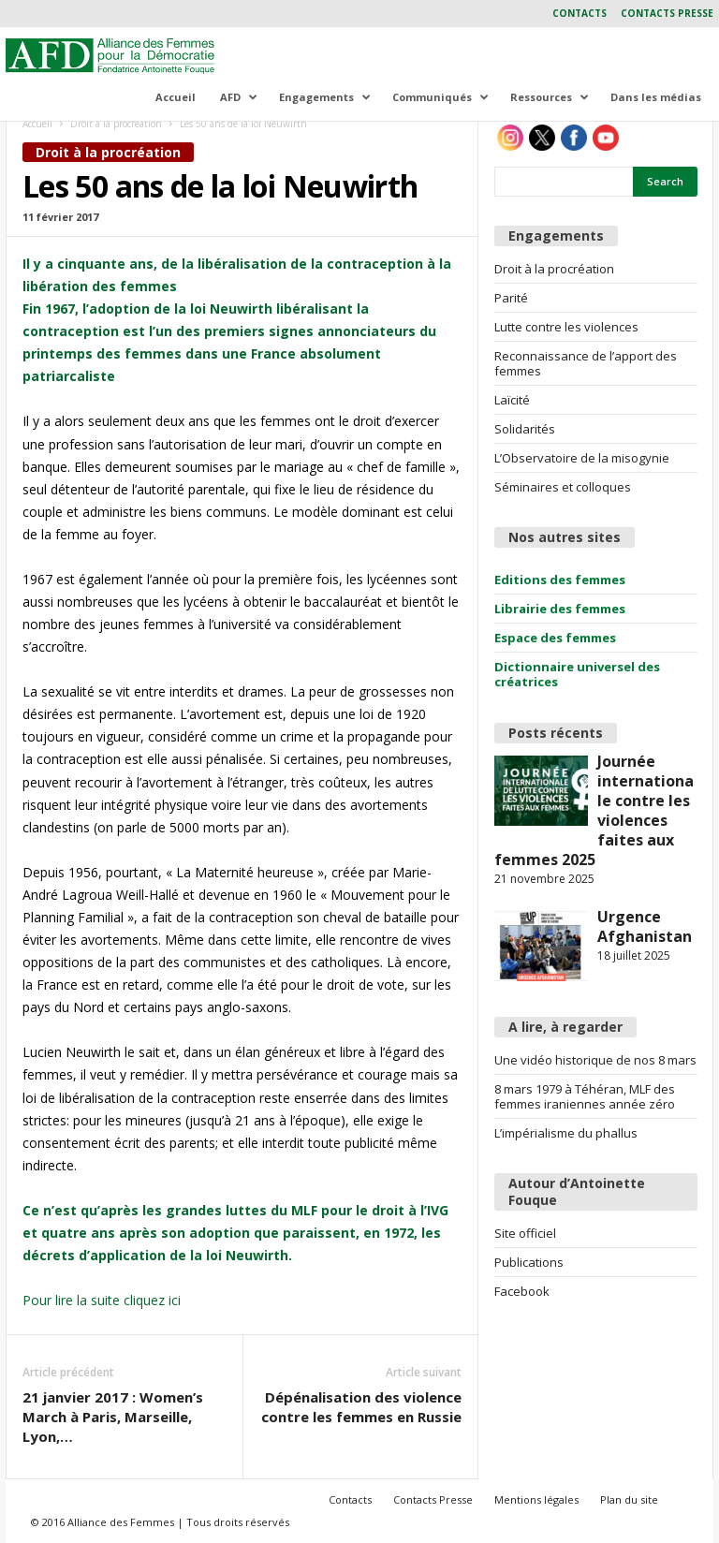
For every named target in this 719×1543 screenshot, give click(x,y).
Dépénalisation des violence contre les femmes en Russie (361, 1407)
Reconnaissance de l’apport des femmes (585, 363)
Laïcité (512, 399)
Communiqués (440, 97)
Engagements (325, 97)
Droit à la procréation (116, 123)
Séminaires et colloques (562, 486)
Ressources (549, 97)
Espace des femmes (555, 637)
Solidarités (524, 428)
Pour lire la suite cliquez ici (101, 1300)
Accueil (175, 97)
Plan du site (629, 1499)
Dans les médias (655, 97)
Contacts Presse (667, 13)
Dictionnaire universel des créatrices (577, 674)
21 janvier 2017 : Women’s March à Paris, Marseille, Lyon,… (112, 1417)
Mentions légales (536, 1499)
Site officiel (525, 1233)
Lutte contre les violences (566, 326)
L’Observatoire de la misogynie (581, 457)
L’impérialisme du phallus (566, 1132)
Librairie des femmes (559, 608)
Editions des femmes (559, 579)
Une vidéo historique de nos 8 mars (595, 1059)
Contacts (579, 13)
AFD (238, 97)
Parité (511, 297)
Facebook (522, 1291)
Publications (529, 1262)
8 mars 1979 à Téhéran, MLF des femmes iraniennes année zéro (584, 1096)
